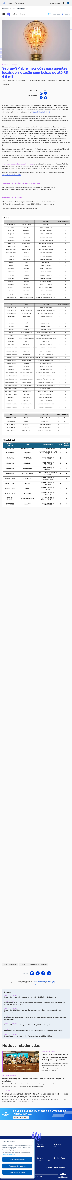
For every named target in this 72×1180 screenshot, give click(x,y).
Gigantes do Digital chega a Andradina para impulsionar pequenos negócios (33, 1079)
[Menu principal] (3, 14)
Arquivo (64, 1158)
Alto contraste (63, 3)
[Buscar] (65, 14)
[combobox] (21, 9)
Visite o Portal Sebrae (57, 1168)
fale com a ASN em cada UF (37, 985)
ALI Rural (23, 965)
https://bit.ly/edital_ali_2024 (41, 112)
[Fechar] (32, 1142)
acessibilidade (55, 3)
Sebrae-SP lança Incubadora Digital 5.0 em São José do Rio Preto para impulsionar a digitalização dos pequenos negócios (35, 1095)
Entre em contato (56, 1145)
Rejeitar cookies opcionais (17, 1166)
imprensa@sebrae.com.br (54, 983)
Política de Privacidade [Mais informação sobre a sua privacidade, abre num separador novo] (9, 1154)
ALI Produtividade (10, 965)
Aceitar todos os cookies (17, 1159)
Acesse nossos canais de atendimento (44, 981)
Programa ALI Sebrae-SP (38, 965)
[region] (17, 1159)
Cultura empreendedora (43, 1159)
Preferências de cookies (17, 1172)
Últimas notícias (40, 1145)
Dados (57, 1158)
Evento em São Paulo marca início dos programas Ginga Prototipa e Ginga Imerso (55, 1057)
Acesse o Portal (20, 1117)
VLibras (68, 3)
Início (15, 14)
